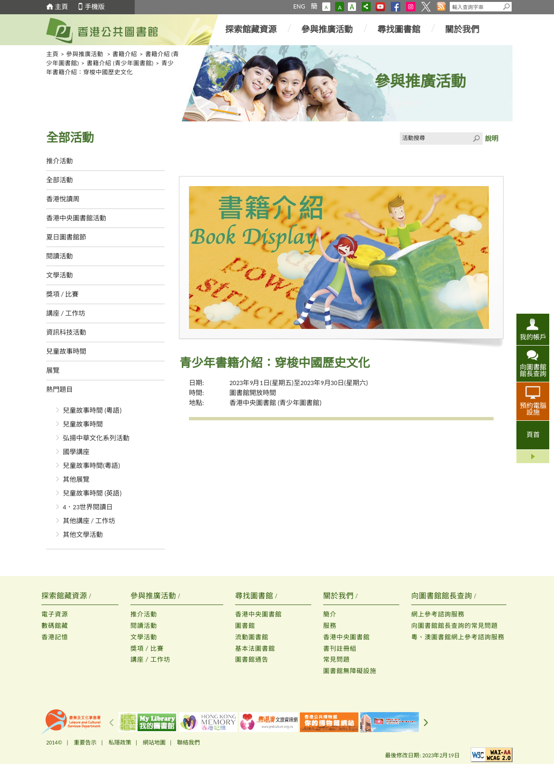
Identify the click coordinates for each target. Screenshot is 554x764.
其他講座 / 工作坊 (89, 521)
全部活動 (59, 180)
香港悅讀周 (62, 199)
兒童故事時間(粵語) (91, 466)
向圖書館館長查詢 (533, 370)
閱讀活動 (59, 256)
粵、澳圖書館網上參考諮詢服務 (458, 637)
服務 (329, 626)
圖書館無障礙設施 (349, 671)
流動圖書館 (251, 637)
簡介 (329, 614)
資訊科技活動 (66, 332)
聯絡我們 (188, 742)
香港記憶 (54, 637)
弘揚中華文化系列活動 (96, 438)
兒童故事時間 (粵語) (92, 411)
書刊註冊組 (339, 649)
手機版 (95, 7)
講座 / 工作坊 (65, 313)
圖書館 (245, 626)
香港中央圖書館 (258, 614)
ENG (299, 6)
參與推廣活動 (327, 29)
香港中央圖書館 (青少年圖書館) (275, 403)
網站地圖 (154, 742)
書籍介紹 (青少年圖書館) (120, 63)
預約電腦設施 (533, 409)
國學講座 (76, 452)
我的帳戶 (533, 337)
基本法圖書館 (255, 649)
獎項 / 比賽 (62, 294)
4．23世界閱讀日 (88, 507)
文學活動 (59, 275)
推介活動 (59, 161)
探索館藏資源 (251, 29)
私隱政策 (120, 742)
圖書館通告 (251, 659)
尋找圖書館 (398, 29)
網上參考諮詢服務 (438, 614)
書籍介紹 (124, 54)
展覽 (52, 371)
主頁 (61, 7)
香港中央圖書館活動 (76, 218)
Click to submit (476, 138)
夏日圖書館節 (66, 237)
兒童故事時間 (66, 351)
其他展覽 (76, 480)
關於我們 (462, 29)
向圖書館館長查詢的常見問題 (454, 626)
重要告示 (85, 742)
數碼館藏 (54, 626)
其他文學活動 (83, 535)
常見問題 (336, 659)
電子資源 (54, 614)
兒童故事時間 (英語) (92, 493)
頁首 (533, 435)
